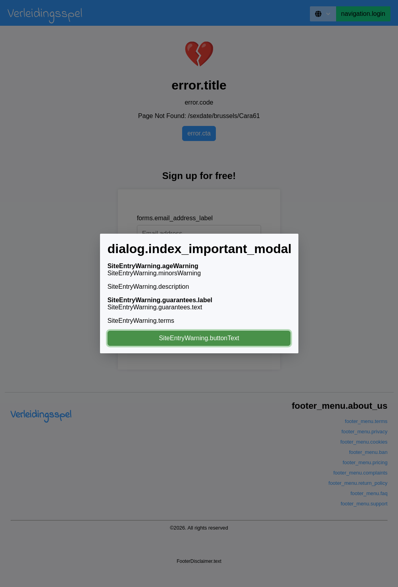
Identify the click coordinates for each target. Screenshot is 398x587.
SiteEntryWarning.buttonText (199, 338)
